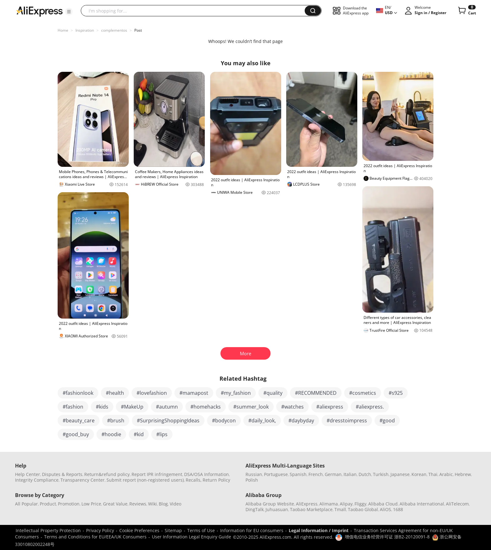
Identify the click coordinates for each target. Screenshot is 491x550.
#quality (272, 392)
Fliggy (360, 504)
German (333, 474)
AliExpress (307, 504)
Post (138, 30)
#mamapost (193, 392)
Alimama (328, 504)
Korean (418, 474)
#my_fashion (236, 392)
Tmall (340, 509)
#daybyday (301, 420)
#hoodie (111, 434)
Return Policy (216, 480)
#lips (162, 434)
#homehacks (205, 406)
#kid (139, 434)
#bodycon (224, 420)
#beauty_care (79, 420)
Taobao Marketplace (311, 509)
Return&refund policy (107, 474)
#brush (115, 420)
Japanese (400, 474)
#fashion (73, 406)
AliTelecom (457, 504)
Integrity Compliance (37, 480)
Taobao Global (363, 509)
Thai (432, 474)
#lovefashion (152, 392)
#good (387, 420)
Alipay (346, 504)
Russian (254, 474)
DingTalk (255, 509)
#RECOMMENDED (316, 392)
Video (175, 504)
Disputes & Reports (62, 474)
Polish (252, 480)
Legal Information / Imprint (319, 530)
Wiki (152, 504)
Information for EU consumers (251, 530)
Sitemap (173, 530)
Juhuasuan (277, 509)
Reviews (137, 504)
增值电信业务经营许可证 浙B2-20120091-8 (387, 537)
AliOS (385, 509)
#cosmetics (362, 392)
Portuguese (276, 474)
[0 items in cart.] (466, 11)
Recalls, (194, 480)
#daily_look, (262, 420)
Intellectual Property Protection (48, 530)
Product (48, 504)
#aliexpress (329, 406)
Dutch (365, 474)
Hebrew (463, 474)
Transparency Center (82, 480)
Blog (163, 504)
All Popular (26, 504)
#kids (102, 406)
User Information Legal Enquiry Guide (191, 537)
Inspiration (84, 30)
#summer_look (251, 406)
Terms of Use (201, 530)
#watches (292, 406)
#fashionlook (78, 392)
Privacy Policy (100, 530)
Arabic (446, 474)
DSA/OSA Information (206, 474)
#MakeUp (132, 406)
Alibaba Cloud (383, 504)
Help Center (27, 474)
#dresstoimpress (347, 420)
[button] (69, 11)
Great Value (115, 504)
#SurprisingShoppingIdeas (168, 420)
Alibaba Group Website (270, 504)
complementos (114, 30)
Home (63, 30)
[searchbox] (195, 10)
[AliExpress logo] (39, 11)
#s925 (396, 392)
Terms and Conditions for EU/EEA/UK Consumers (95, 537)
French (315, 474)
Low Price (91, 504)
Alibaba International (422, 504)
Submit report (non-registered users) (145, 480)
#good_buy (76, 434)
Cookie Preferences (139, 530)
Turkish (381, 474)
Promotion (69, 504)
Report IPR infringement (157, 474)
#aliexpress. (370, 406)
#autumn (167, 406)
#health (115, 392)
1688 (398, 509)
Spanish (298, 474)
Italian (350, 474)
